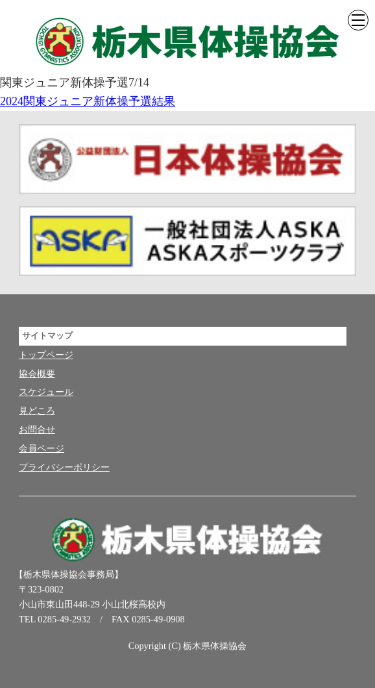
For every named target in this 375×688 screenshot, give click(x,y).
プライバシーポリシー (64, 467)
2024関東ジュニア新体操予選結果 (87, 101)
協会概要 (37, 373)
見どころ (37, 410)
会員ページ (41, 448)
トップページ (46, 355)
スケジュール (46, 392)
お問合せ (37, 429)
